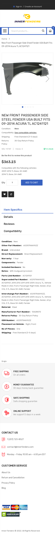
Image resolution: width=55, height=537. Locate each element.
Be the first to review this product (17, 155)
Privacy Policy (8, 483)
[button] (7, 78)
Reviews (9, 223)
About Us (6, 472)
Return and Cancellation (13, 477)
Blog (4, 488)
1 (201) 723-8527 (15, 439)
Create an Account (33, 6)
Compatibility (13, 231)
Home (4, 39)
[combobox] (24, 31)
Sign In (19, 6)
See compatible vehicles (26, 132)
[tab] (27, 209)
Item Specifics (13, 209)
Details (8, 216)
